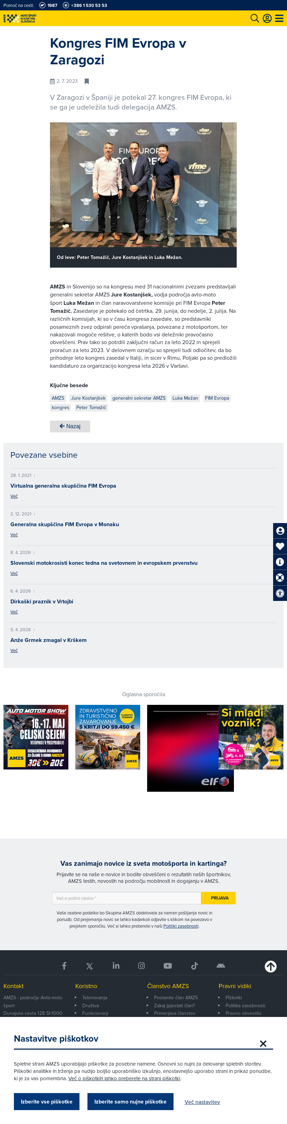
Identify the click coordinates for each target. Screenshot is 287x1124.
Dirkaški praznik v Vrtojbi (41, 601)
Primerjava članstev (174, 1013)
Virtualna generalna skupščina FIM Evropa (63, 486)
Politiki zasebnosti (181, 926)
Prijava (220, 898)
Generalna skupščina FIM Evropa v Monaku (64, 524)
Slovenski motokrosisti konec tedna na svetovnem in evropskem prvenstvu (103, 563)
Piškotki (234, 997)
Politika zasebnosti (245, 1005)
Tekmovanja (94, 997)
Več (14, 496)
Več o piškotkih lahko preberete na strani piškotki (124, 1078)
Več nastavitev (202, 1102)
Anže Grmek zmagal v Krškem (48, 640)
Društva (90, 1005)
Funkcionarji (95, 1013)
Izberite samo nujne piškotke (130, 1102)
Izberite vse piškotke (47, 1102)
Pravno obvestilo (243, 1013)
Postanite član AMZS (176, 997)
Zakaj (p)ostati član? (174, 1005)
